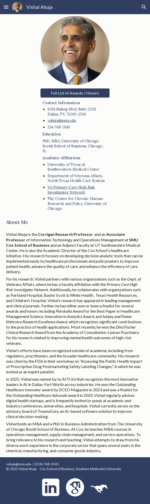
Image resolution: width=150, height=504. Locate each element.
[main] (75, 155)
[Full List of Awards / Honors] (75, 92)
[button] (6, 7)
